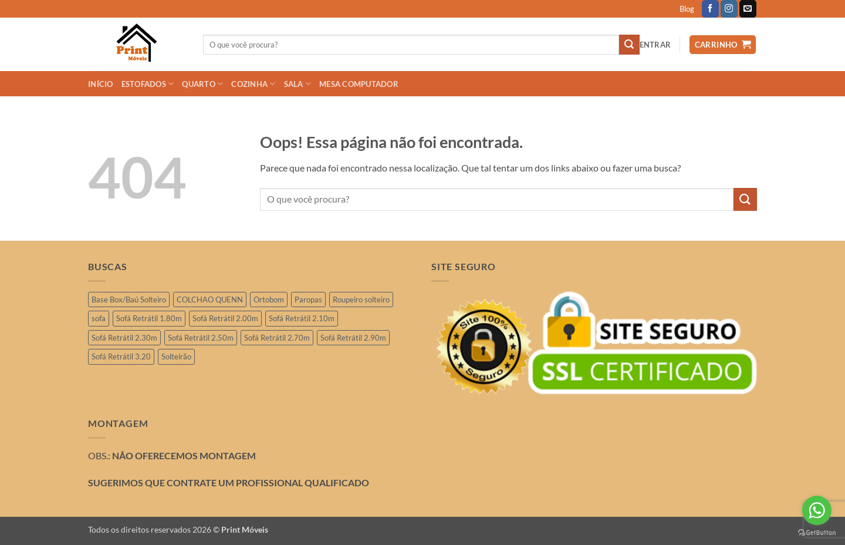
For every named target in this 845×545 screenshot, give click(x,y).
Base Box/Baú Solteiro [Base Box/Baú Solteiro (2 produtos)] (129, 299)
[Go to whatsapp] (817, 510)
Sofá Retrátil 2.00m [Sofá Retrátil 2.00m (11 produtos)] (225, 318)
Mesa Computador (358, 84)
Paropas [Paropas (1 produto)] (308, 299)
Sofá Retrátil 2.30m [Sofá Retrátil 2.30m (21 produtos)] (124, 337)
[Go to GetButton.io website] (817, 533)
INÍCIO (100, 84)
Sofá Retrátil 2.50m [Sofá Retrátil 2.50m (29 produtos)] (201, 337)
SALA (297, 83)
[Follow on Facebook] (710, 9)
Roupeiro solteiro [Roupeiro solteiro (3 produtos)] (361, 299)
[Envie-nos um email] (747, 9)
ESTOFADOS (147, 83)
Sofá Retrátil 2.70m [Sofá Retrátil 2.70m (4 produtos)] (277, 337)
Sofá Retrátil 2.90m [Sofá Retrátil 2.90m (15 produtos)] (353, 337)
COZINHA (253, 83)
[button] (655, 44)
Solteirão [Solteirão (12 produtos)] (176, 356)
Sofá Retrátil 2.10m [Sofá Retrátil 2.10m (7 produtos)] (301, 318)
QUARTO (202, 83)
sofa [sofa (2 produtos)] (99, 318)
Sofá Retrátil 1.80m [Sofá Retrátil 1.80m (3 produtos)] (149, 318)
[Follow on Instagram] (729, 9)
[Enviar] (629, 45)
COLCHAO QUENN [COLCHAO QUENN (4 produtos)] (210, 299)
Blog (687, 9)
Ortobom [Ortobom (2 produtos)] (269, 299)
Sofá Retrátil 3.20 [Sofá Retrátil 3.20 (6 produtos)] (121, 356)
